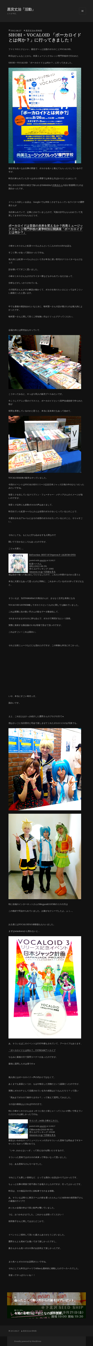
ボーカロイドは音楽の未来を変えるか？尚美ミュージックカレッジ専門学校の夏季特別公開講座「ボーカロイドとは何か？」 (45, 229)
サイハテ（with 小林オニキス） (44, 1120)
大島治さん (57, 185)
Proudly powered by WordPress (27, 1341)
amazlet (43, 560)
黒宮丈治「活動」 (21, 9)
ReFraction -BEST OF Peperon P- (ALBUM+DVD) (52, 554)
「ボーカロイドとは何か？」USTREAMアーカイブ (31, 1050)
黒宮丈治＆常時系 (34, 30)
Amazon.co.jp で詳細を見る (42, 571)
